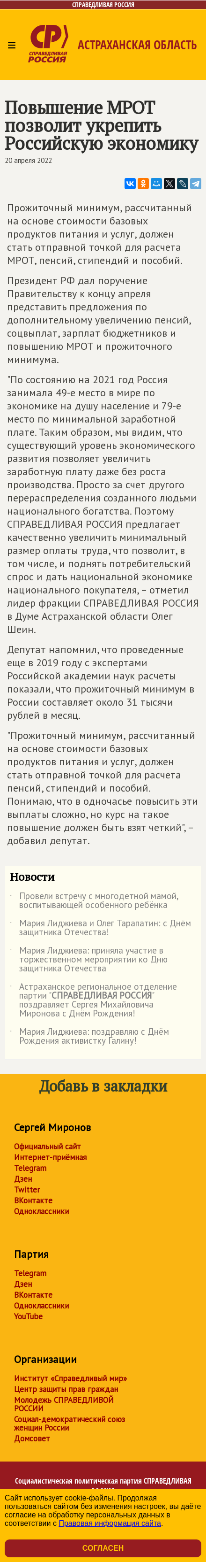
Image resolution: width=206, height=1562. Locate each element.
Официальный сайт (47, 1146)
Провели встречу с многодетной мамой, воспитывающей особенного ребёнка (94, 901)
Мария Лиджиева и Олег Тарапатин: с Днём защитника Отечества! (100, 928)
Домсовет (32, 1438)
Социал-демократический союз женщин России (69, 1423)
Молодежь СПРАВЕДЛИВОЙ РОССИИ (64, 1404)
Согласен (103, 1548)
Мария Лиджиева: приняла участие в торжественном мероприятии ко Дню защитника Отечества (89, 960)
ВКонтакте (33, 1200)
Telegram (30, 1168)
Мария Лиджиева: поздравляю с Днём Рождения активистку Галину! (89, 1036)
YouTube (28, 1316)
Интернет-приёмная (50, 1157)
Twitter (27, 1189)
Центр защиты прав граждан (66, 1389)
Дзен (23, 1179)
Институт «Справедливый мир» (70, 1378)
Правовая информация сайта (110, 1523)
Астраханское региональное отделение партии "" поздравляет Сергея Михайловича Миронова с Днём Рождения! (93, 1000)
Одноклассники (41, 1211)
